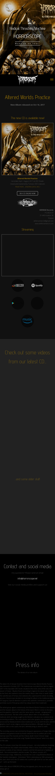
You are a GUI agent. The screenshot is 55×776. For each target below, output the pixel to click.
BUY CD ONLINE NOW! (27, 196)
